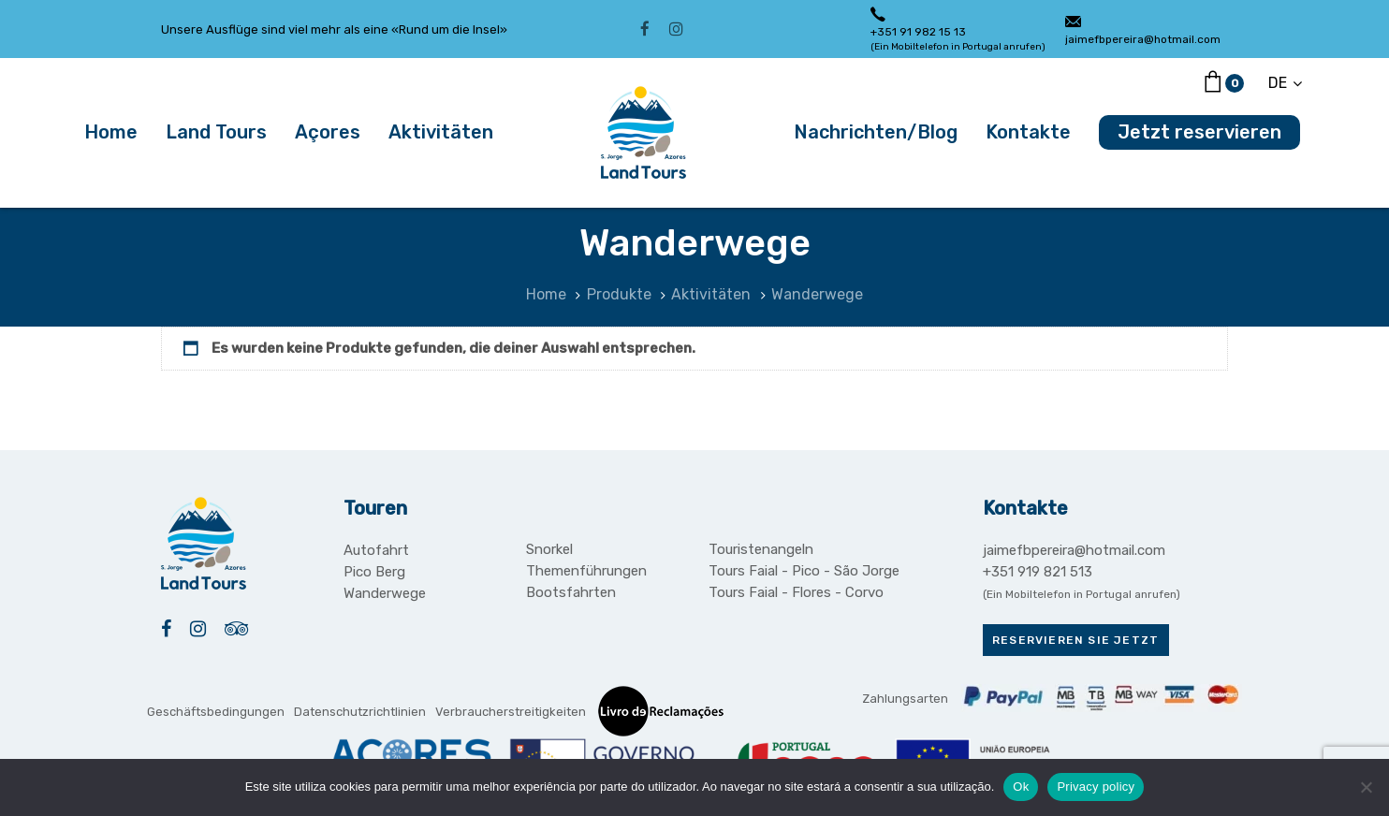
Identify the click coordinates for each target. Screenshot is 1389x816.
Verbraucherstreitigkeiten (510, 712)
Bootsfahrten (571, 592)
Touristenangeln (761, 549)
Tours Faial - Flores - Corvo (796, 592)
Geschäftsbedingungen (216, 712)
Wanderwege (385, 593)
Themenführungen (586, 570)
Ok (1021, 787)
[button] (1285, 82)
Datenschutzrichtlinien (360, 712)
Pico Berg (374, 571)
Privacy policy (1095, 787)
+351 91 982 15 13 (918, 31)
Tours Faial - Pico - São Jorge (804, 570)
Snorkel (549, 549)
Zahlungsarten (905, 699)
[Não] (1365, 787)
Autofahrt (376, 550)
